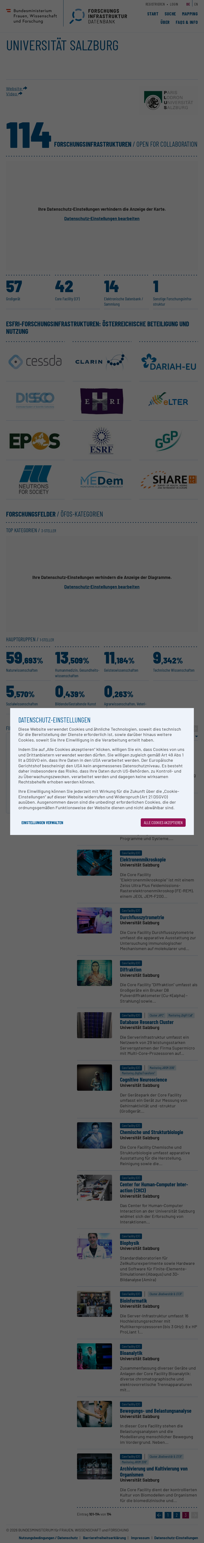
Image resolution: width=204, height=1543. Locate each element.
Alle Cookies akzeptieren (163, 822)
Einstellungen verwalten (42, 822)
